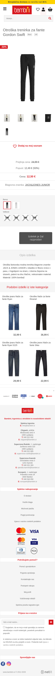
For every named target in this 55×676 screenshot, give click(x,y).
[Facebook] (4, 664)
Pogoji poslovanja (27, 515)
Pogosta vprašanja (27, 573)
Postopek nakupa (27, 586)
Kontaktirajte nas (27, 579)
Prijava (43, 10)
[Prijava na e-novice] (51, 622)
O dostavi (27, 496)
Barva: (5, 200)
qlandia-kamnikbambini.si (28, 468)
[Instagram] (9, 664)
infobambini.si (28, 426)
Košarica (50, 9)
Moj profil (27, 592)
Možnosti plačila (27, 509)
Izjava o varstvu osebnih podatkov (27, 521)
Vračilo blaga (27, 502)
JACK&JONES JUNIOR (37, 185)
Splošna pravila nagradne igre (27, 605)
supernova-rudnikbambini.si (28, 454)
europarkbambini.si (28, 482)
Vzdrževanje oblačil (27, 599)
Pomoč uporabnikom (27, 567)
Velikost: (6, 212)
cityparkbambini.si (29, 440)
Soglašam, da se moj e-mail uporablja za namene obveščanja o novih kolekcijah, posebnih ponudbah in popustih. (24, 630)
